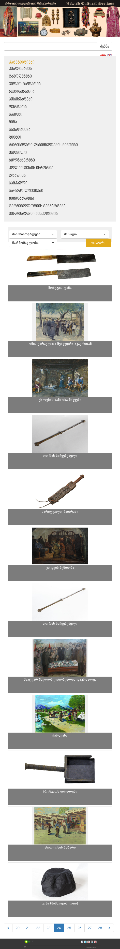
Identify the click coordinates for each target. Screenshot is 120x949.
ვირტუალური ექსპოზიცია (33, 214)
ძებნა (104, 46)
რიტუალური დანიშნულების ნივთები (43, 145)
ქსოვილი (18, 153)
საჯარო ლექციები (26, 191)
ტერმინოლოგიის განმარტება (37, 206)
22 (38, 928)
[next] (109, 928)
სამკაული (18, 183)
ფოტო (15, 137)
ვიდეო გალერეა (25, 84)
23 (49, 928)
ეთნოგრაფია (21, 198)
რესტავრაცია (22, 92)
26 (80, 928)
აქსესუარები (21, 99)
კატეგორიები (22, 62)
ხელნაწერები (22, 160)
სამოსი (15, 114)
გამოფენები (20, 76)
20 (18, 928)
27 (90, 928)
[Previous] (8, 928)
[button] (33, 234)
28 (100, 928)
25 (69, 928)
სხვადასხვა (20, 130)
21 (28, 928)
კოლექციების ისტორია (31, 168)
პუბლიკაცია (20, 69)
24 (59, 928)
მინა (13, 122)
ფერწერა (18, 107)
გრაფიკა (17, 175)
